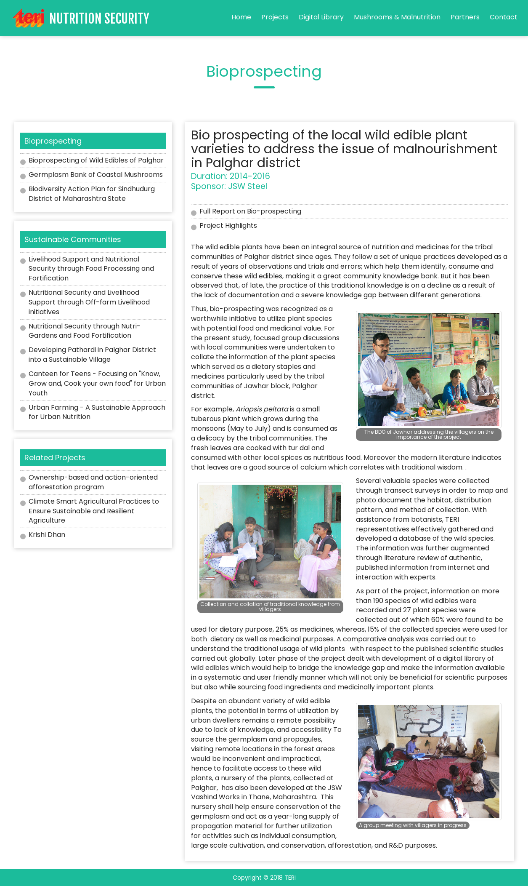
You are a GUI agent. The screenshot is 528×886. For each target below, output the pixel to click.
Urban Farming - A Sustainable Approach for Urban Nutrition (97, 412)
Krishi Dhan (47, 534)
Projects (275, 17)
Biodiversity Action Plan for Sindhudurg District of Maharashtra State (92, 193)
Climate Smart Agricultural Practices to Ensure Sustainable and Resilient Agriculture (94, 511)
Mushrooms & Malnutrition (397, 17)
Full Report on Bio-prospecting (250, 211)
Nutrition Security (99, 19)
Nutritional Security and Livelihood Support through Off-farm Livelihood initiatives (89, 302)
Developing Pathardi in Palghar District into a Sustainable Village (92, 354)
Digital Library (321, 17)
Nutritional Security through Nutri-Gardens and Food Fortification (85, 331)
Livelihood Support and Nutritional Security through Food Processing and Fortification (91, 268)
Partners (465, 17)
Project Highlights (228, 225)
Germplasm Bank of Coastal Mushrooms (96, 174)
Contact (503, 17)
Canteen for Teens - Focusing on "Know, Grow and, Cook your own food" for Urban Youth (97, 383)
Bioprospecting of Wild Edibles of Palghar (96, 160)
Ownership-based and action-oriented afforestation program (93, 482)
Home (241, 17)
